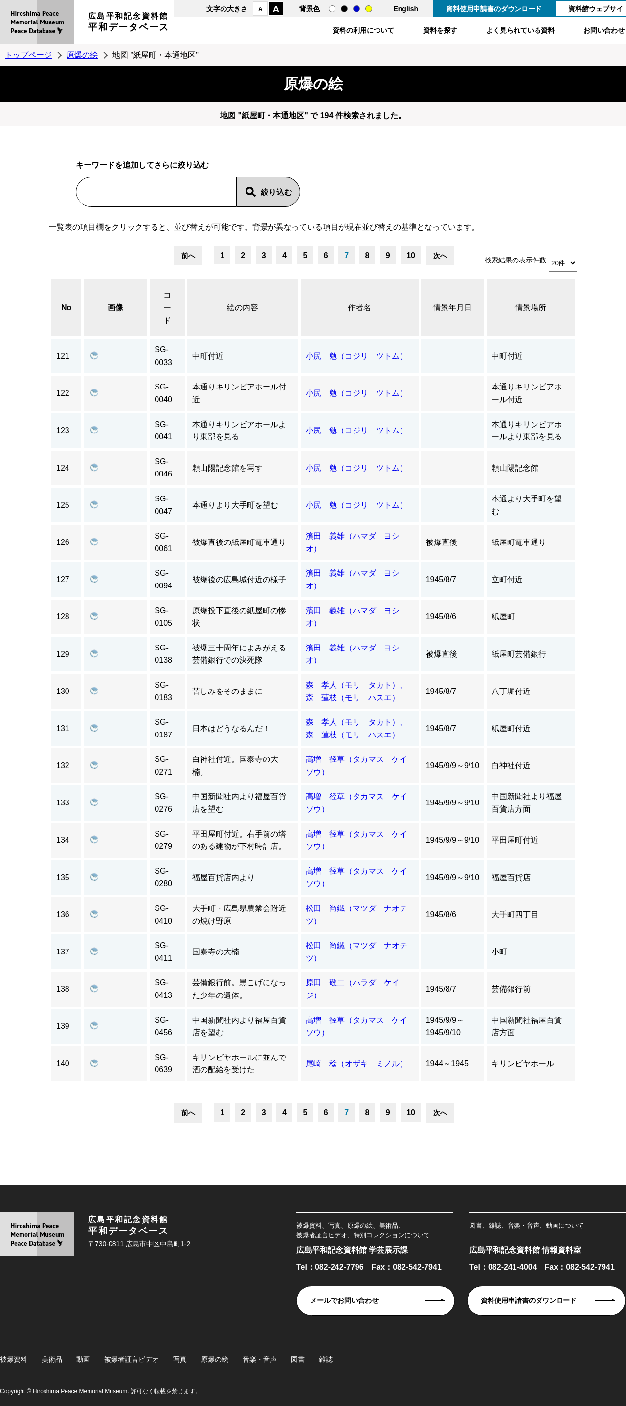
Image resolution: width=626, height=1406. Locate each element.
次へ (440, 256)
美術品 (52, 1359)
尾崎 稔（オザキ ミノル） (356, 1064)
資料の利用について (363, 30)
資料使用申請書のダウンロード (494, 9)
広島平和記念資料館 (128, 23)
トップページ (28, 55)
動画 (83, 1359)
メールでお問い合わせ (344, 1300)
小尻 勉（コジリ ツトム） (356, 356)
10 (410, 255)
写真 (180, 1359)
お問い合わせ (604, 30)
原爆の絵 (82, 55)
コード (167, 307)
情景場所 (530, 307)
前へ (188, 256)
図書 (298, 1359)
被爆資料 (13, 1359)
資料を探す (440, 30)
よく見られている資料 (520, 30)
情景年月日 (452, 307)
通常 (332, 8)
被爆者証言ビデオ (131, 1359)
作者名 (359, 307)
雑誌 (326, 1359)
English (405, 9)
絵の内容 (242, 307)
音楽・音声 (260, 1359)
